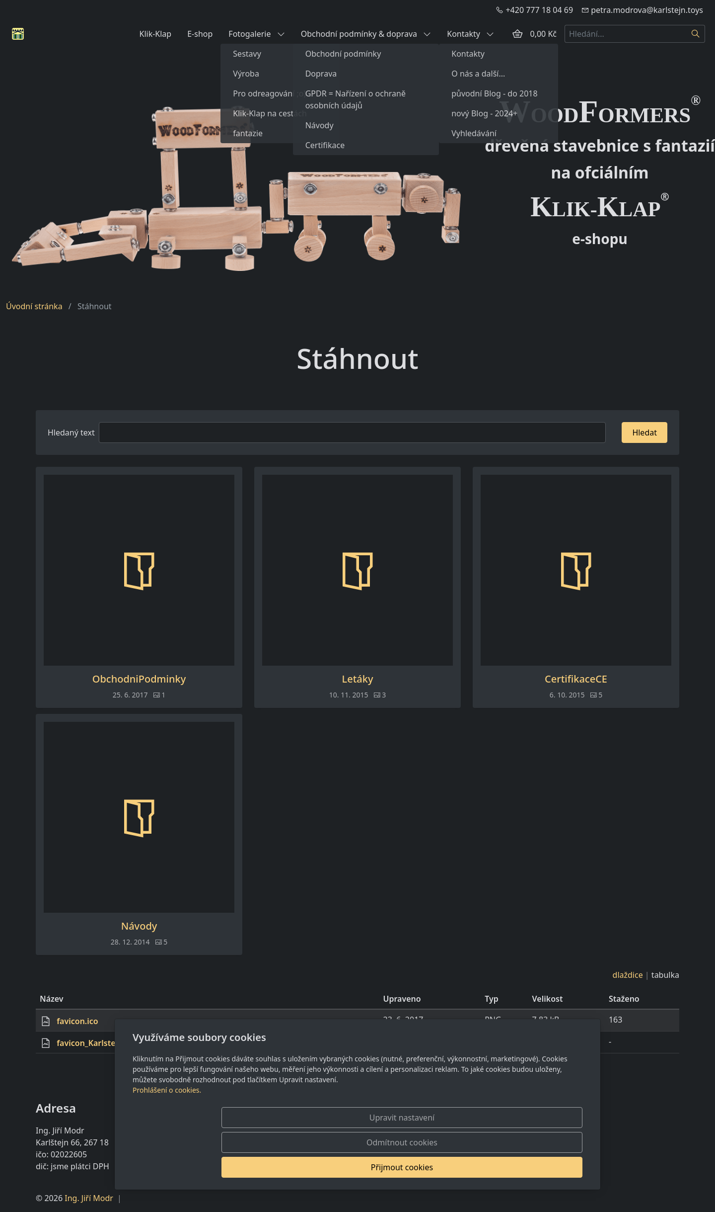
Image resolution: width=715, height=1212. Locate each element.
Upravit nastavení (335, 1167)
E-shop (200, 33)
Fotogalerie (256, 33)
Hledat (644, 432)
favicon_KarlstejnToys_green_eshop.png (133, 1043)
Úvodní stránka (34, 306)
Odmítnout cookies (435, 1167)
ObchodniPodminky (139, 679)
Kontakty (470, 33)
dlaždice (628, 974)
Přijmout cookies (534, 1167)
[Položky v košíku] (517, 34)
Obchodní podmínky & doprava (366, 33)
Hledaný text (71, 432)
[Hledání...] (626, 34)
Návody (139, 926)
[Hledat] (696, 34)
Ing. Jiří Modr (89, 1198)
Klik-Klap (155, 33)
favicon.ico (77, 1021)
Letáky (357, 679)
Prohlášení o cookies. (167, 1139)
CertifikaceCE (576, 679)
